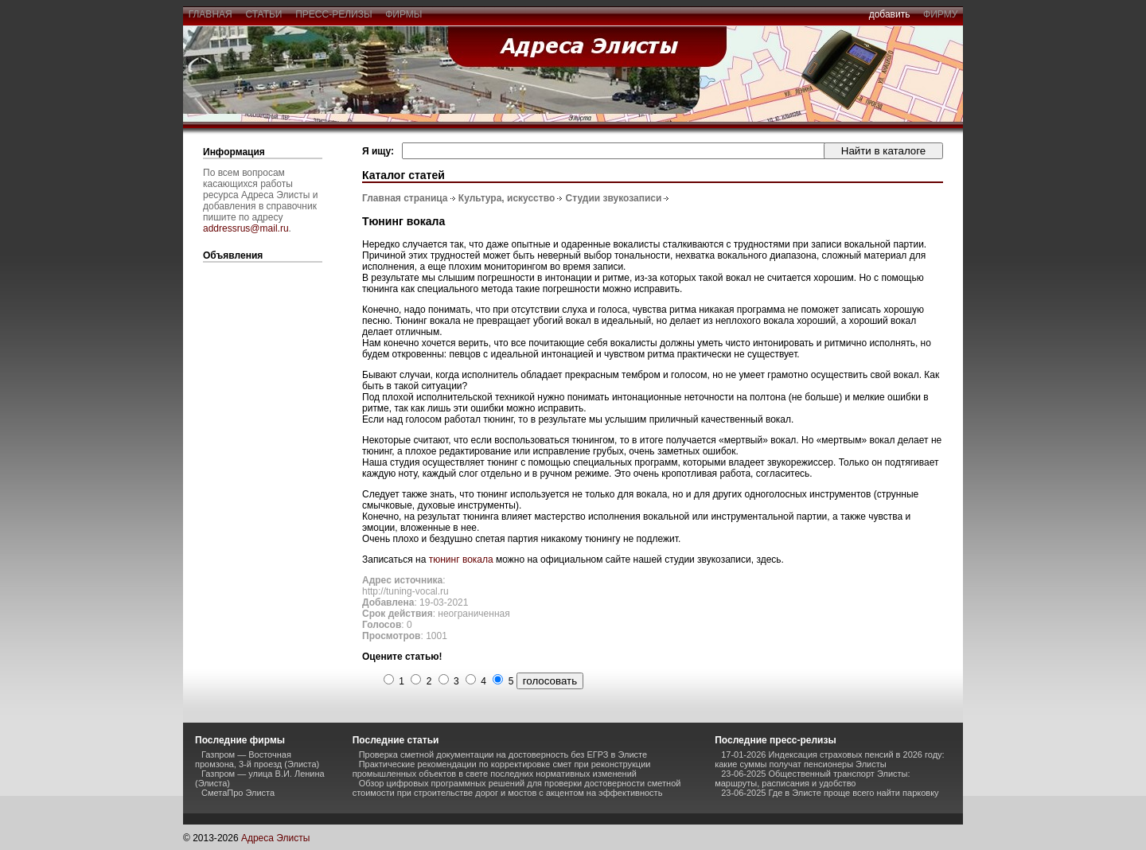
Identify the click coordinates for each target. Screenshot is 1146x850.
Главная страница (405, 198)
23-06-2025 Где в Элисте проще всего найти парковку (829, 792)
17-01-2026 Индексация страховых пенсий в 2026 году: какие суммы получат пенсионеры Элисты (829, 759)
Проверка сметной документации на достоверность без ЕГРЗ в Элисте (503, 754)
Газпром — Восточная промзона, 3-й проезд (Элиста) (257, 759)
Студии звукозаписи (614, 198)
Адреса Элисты (275, 838)
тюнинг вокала (461, 559)
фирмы (404, 14)
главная (210, 14)
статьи (263, 14)
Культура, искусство (506, 198)
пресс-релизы (334, 14)
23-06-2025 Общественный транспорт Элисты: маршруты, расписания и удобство (812, 778)
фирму (940, 14)
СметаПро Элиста (238, 792)
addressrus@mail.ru (246, 228)
